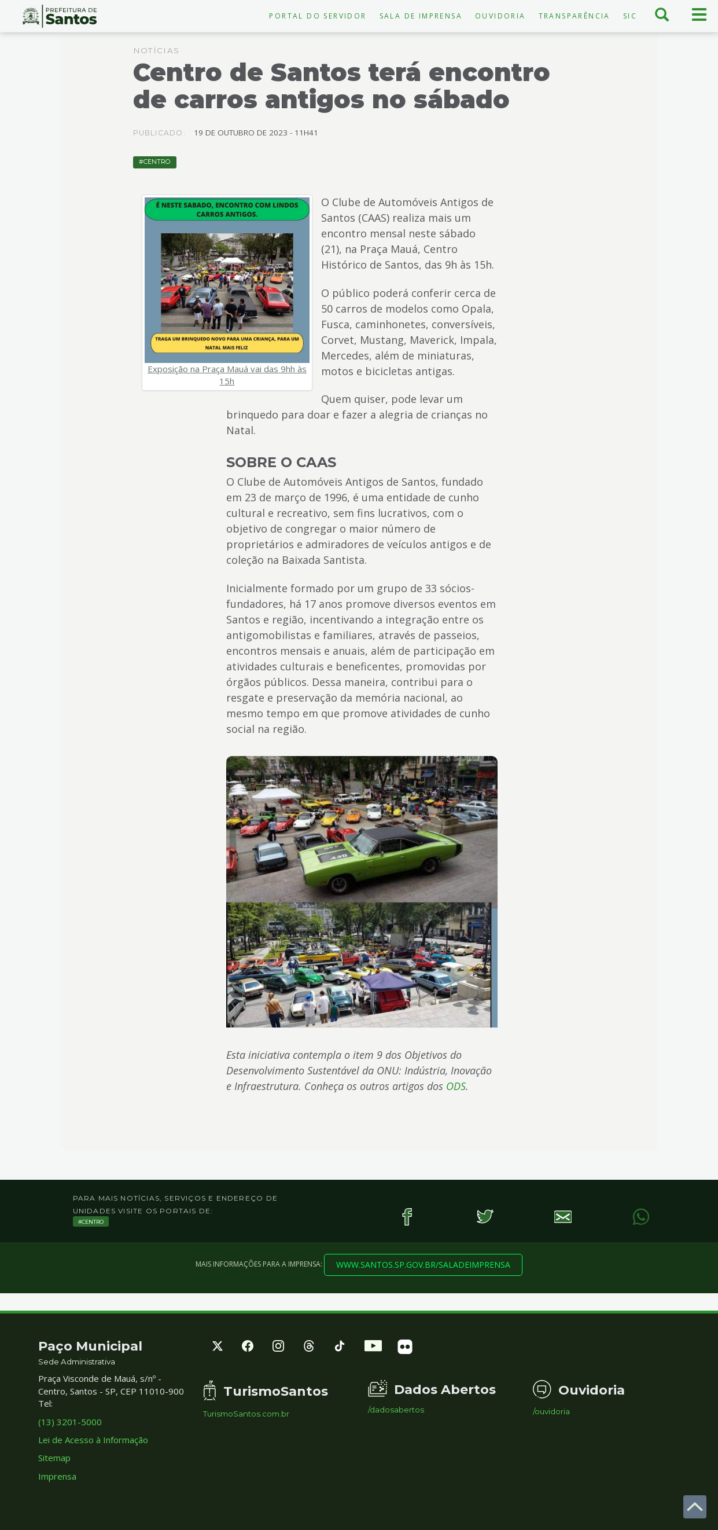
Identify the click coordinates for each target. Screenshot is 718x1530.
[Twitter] (485, 1216)
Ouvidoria (500, 16)
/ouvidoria (551, 1411)
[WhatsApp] (641, 1216)
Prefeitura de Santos (60, 16)
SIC (630, 16)
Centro (156, 162)
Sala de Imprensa (421, 16)
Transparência (574, 16)
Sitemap (54, 1457)
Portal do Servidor (317, 16)
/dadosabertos (396, 1410)
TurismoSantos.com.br (246, 1414)
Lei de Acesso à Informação (93, 1439)
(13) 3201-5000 (70, 1422)
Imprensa (57, 1476)
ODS (456, 1086)
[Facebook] (407, 1216)
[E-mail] (563, 1216)
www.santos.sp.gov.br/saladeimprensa (423, 1264)
